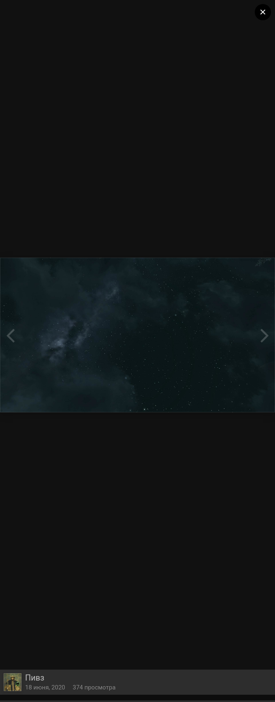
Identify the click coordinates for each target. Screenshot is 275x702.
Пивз (34, 678)
